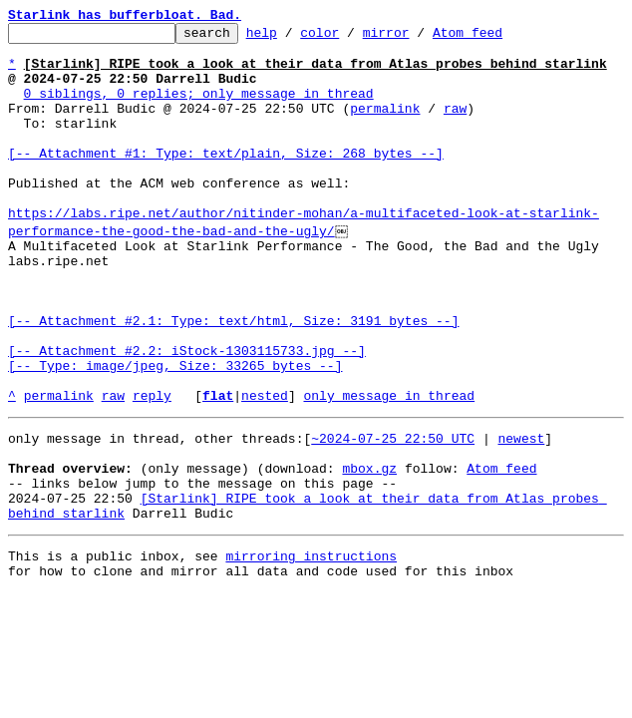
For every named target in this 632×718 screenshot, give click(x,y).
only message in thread (388, 467)
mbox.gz (369, 548)
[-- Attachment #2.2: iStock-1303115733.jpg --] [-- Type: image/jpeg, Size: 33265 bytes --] (187, 422)
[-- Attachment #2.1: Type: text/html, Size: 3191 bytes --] (233, 377)
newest (520, 513)
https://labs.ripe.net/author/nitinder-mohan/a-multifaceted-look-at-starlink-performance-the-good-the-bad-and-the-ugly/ (303, 260)
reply (152, 467)
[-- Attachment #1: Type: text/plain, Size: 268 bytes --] (226, 179)
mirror (417, 38)
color (350, 38)
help (292, 38)
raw (455, 126)
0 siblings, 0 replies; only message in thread (199, 108)
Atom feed (498, 38)
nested (264, 467)
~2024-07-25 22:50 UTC (392, 513)
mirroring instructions (311, 648)
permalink (385, 126)
